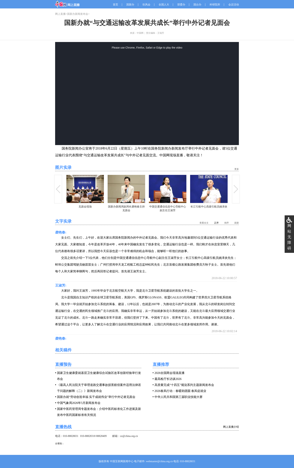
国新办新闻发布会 (77, 14)
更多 (236, 169)
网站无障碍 (289, 237)
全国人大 (164, 4)
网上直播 (60, 14)
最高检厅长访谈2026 (168, 378)
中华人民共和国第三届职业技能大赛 (178, 396)
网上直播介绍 (231, 426)
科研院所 (215, 4)
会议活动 (233, 4)
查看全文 (204, 223)
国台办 (197, 4)
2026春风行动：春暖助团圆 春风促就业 (180, 390)
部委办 (181, 4)
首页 (115, 4)
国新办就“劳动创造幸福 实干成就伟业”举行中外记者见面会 (96, 396)
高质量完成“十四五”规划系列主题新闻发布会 (184, 384)
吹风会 (146, 4)
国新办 (130, 4)
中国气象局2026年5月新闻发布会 (78, 402)
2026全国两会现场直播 (169, 372)
